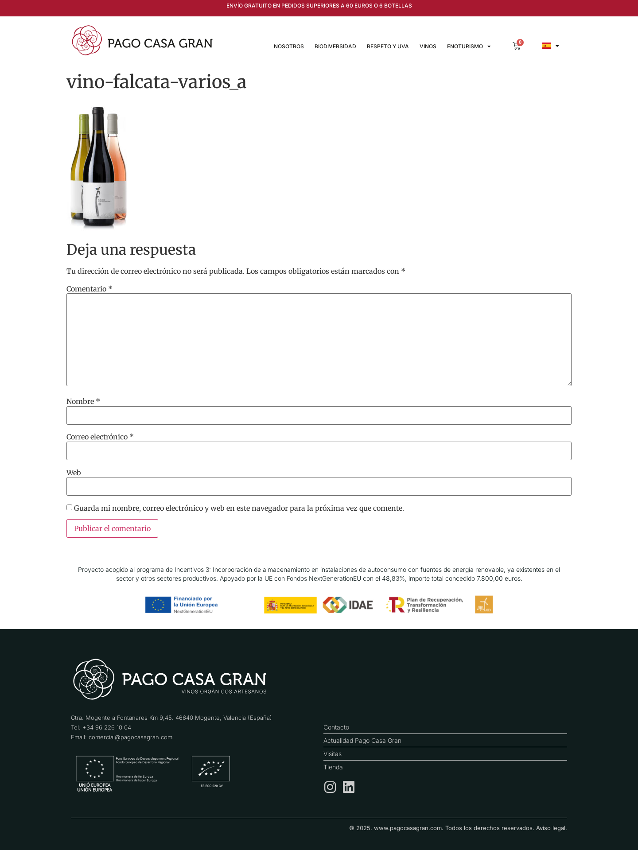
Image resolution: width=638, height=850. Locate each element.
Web (73, 472)
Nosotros (289, 46)
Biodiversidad (335, 46)
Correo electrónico (100, 436)
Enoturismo (469, 46)
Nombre (83, 401)
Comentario (89, 288)
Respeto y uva (388, 46)
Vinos (428, 46)
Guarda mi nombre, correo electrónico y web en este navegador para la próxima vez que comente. (239, 508)
